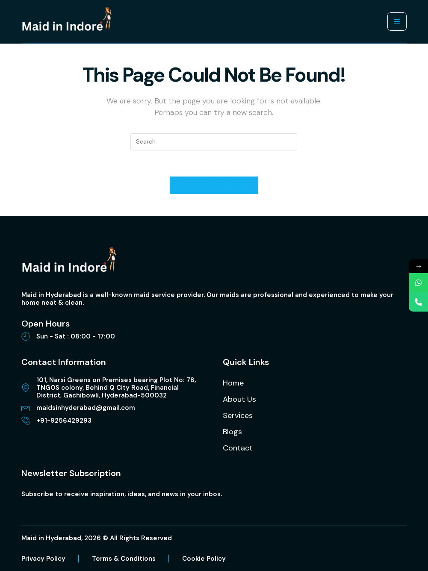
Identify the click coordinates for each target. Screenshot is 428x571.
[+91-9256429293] (25, 420)
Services (238, 415)
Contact (238, 448)
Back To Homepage (214, 185)
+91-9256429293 (64, 420)
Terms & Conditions (124, 558)
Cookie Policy (204, 558)
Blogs (232, 432)
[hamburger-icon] (397, 21)
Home (233, 383)
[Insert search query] (213, 141)
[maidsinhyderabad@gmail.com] (25, 407)
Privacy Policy (43, 558)
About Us (239, 399)
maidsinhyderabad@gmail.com (85, 407)
